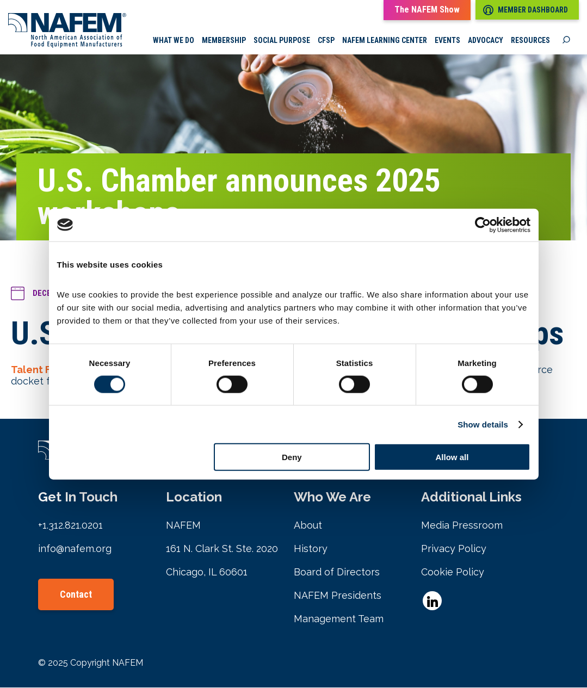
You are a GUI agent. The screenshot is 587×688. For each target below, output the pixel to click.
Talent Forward (48, 370)
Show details (483, 424)
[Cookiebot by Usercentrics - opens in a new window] (482, 224)
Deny (292, 457)
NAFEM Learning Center (384, 41)
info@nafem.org (75, 549)
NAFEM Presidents (337, 596)
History (311, 549)
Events (447, 41)
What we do (173, 41)
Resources (530, 41)
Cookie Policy (452, 572)
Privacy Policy (453, 549)
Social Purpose (282, 41)
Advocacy (485, 41)
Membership (224, 41)
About (308, 525)
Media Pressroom (462, 525)
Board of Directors (337, 572)
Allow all (452, 457)
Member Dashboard (525, 10)
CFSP (326, 41)
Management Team (339, 619)
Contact (76, 594)
